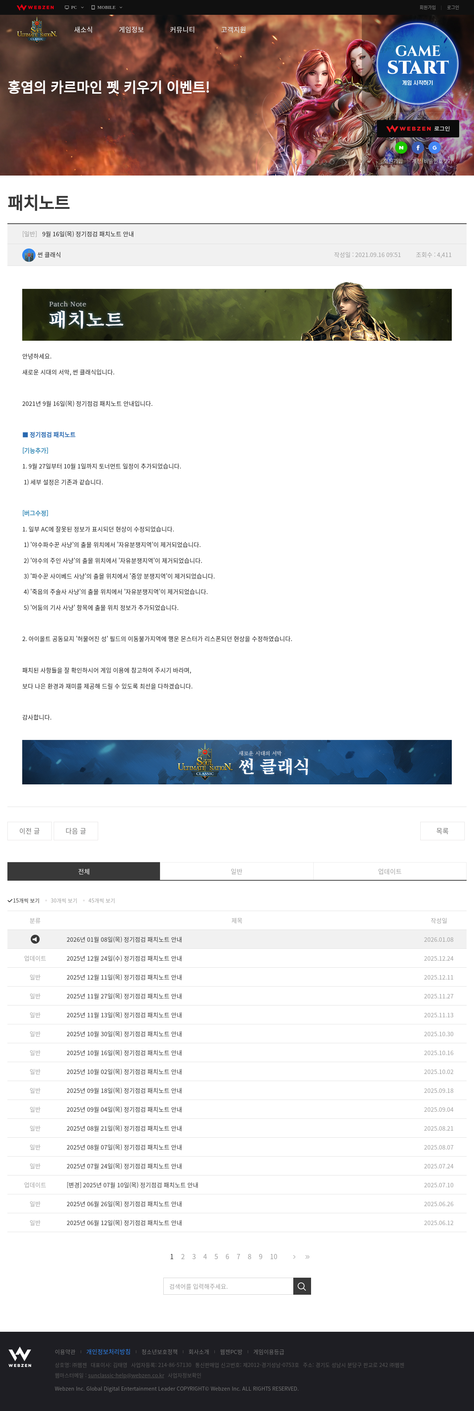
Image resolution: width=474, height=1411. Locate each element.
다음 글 (76, 831)
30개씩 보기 (64, 900)
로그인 (453, 7)
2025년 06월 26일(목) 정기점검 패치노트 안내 (124, 1203)
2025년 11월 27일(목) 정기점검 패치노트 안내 (124, 995)
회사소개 (198, 1352)
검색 (302, 1286)
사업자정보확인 (184, 1375)
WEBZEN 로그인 (418, 128)
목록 (442, 831)
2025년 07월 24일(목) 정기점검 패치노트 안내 (124, 1165)
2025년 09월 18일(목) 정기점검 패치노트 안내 (124, 1090)
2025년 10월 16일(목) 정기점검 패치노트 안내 (124, 1052)
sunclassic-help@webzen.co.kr (126, 1375)
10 (273, 1256)
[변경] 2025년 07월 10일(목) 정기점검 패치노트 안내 (132, 1184)
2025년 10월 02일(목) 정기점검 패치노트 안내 (124, 1071)
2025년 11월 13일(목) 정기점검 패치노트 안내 (124, 1014)
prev (296, 162)
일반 (237, 871)
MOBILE (106, 7)
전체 (84, 871)
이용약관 (65, 1352)
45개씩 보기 (102, 900)
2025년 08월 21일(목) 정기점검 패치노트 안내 (124, 1128)
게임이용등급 (268, 1352)
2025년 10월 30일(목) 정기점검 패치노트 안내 (124, 1033)
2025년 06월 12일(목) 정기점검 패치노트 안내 (124, 1222)
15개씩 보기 (26, 900)
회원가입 (428, 7)
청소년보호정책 (159, 1352)
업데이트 (390, 871)
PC (74, 7)
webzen (35, 7)
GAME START (417, 63)
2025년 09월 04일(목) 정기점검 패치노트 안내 (124, 1109)
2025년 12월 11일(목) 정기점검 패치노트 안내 (124, 977)
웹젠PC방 (231, 1352)
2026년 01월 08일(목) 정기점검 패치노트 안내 (124, 939)
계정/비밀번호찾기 (432, 161)
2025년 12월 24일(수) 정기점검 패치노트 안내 (124, 958)
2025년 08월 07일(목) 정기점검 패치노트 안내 (124, 1147)
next (345, 162)
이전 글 (29, 831)
